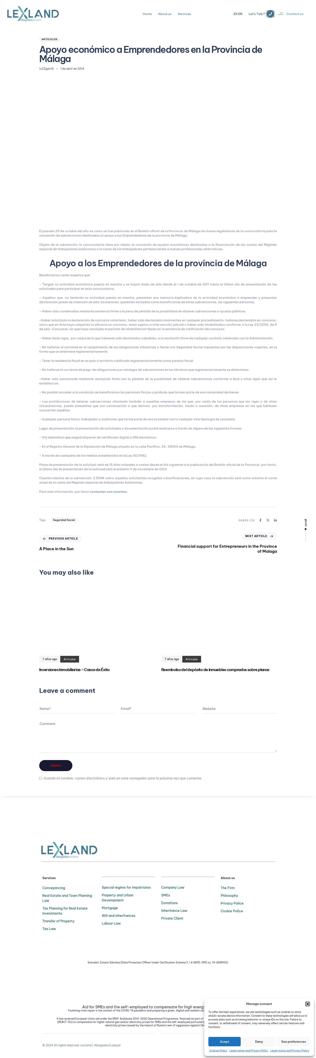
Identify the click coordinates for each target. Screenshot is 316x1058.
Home (147, 14)
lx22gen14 (46, 69)
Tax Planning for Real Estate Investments (65, 910)
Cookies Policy (218, 1050)
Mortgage (110, 908)
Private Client (172, 918)
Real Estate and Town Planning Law (67, 898)
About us (164, 14)
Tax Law (49, 929)
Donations (169, 903)
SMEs (165, 895)
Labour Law (111, 923)
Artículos (50, 39)
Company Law (172, 887)
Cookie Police (232, 911)
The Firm (228, 888)
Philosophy (229, 895)
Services (184, 14)
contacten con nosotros (108, 492)
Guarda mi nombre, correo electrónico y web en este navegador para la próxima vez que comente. (123, 778)
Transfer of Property (58, 921)
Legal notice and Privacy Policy (248, 1050)
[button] (308, 1004)
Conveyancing (53, 888)
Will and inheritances (118, 916)
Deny (259, 1042)
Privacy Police (232, 903)
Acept (224, 1042)
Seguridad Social (64, 520)
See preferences (293, 1042)
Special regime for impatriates (126, 887)
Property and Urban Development (117, 897)
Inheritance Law (174, 910)
